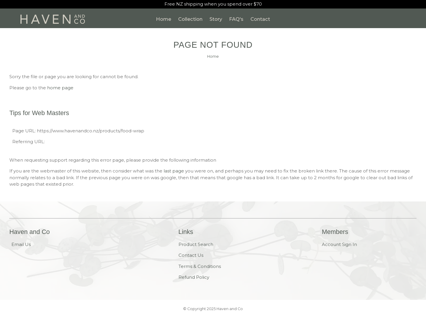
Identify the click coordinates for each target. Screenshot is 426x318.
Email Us (21, 244)
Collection (190, 19)
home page (60, 87)
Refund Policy (193, 277)
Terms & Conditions (199, 266)
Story (215, 19)
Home (163, 19)
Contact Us (190, 255)
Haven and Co (230, 309)
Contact (260, 19)
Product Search (195, 244)
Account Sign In (339, 244)
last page (174, 171)
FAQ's (236, 19)
